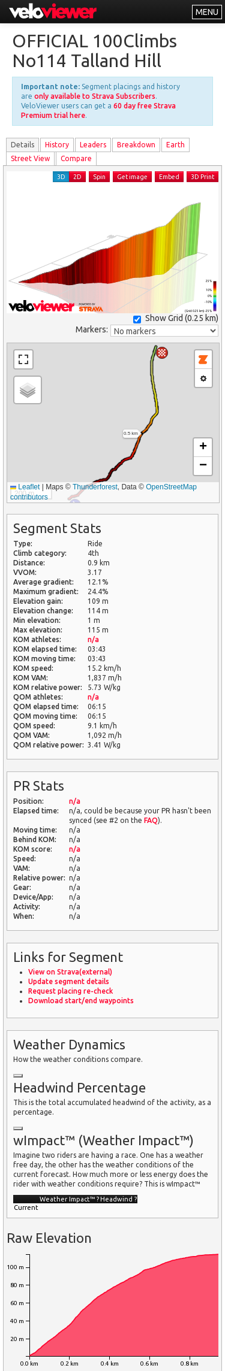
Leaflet (25, 487)
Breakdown (136, 145)
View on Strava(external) (70, 972)
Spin (99, 176)
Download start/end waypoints (81, 1000)
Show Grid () (175, 318)
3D (61, 176)
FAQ (151, 820)
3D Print (202, 176)
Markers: (92, 329)
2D (77, 176)
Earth (175, 145)
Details (22, 145)
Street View (30, 158)
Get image (132, 176)
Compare (76, 158)
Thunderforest (95, 487)
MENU (207, 12)
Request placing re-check (70, 991)
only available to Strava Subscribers (94, 96)
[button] (162, 353)
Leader (93, 145)
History (57, 145)
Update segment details (68, 981)
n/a (93, 639)
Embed (169, 176)
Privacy (80, 1354)
